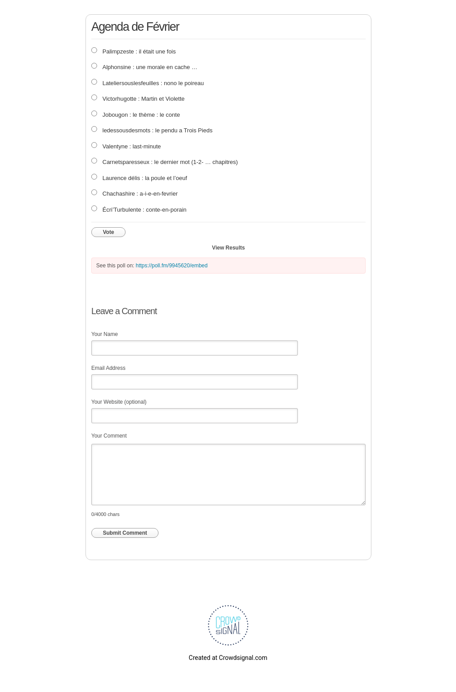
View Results (228, 248)
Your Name (104, 334)
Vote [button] (108, 232)
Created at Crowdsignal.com (228, 657)
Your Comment (109, 436)
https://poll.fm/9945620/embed (172, 265)
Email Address (108, 368)
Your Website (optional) (119, 402)
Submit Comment (125, 533)
